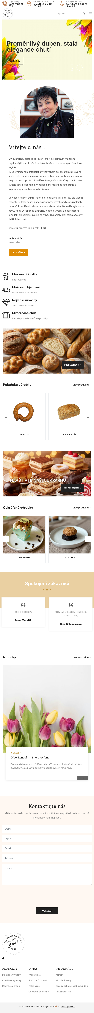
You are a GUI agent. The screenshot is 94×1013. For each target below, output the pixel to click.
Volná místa (34, 986)
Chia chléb (70, 435)
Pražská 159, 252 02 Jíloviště (77, 5)
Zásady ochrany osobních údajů (72, 986)
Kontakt (59, 975)
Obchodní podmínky (38, 991)
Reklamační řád (63, 991)
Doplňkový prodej (11, 986)
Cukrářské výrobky (11, 980)
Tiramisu (24, 558)
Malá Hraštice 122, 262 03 (43, 5)
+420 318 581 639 (16, 5)
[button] (72, 68)
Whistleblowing (63, 980)
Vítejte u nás (34, 975)
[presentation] (25, 893)
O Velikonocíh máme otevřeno (30, 757)
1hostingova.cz (68, 1006)
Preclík (24, 435)
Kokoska (69, 558)
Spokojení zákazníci (38, 980)
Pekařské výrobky (11, 975)
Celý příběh (18, 252)
